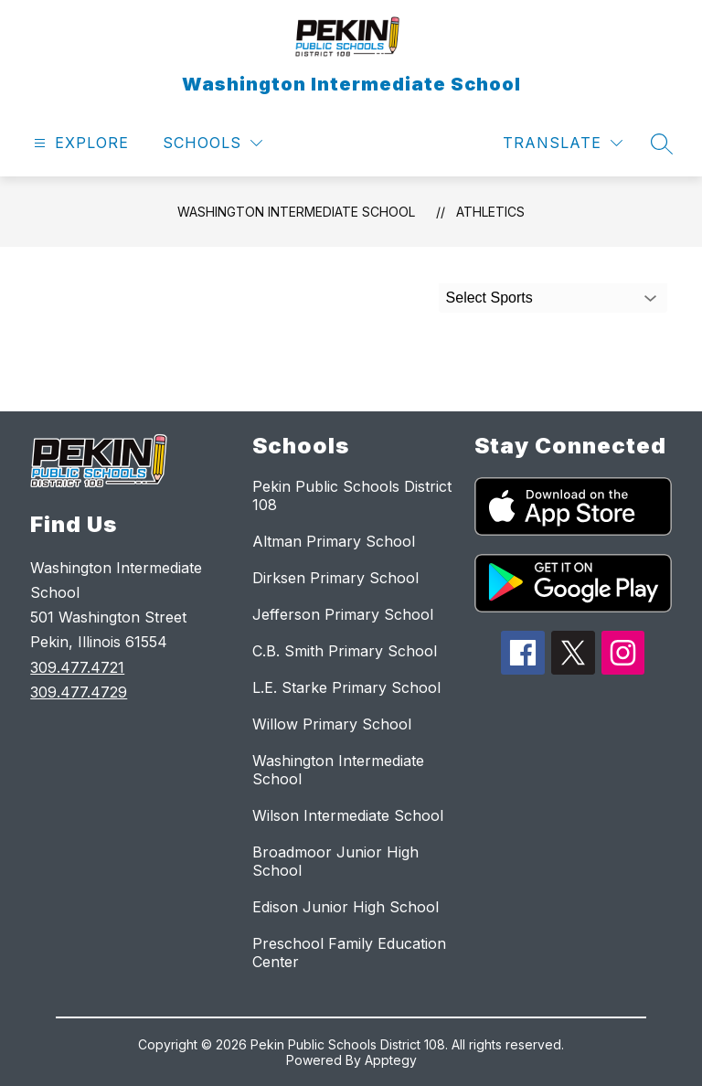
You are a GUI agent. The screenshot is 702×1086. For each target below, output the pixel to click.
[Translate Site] (562, 143)
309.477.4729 (78, 692)
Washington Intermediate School (296, 211)
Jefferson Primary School (342, 614)
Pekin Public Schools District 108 (352, 495)
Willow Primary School (331, 724)
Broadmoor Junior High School (335, 861)
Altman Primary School (333, 541)
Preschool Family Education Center (349, 952)
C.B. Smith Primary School (344, 651)
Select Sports (489, 297)
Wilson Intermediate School (347, 815)
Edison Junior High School (345, 907)
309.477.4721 (77, 667)
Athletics (490, 211)
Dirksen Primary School (335, 578)
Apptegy (391, 1060)
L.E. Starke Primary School (346, 687)
